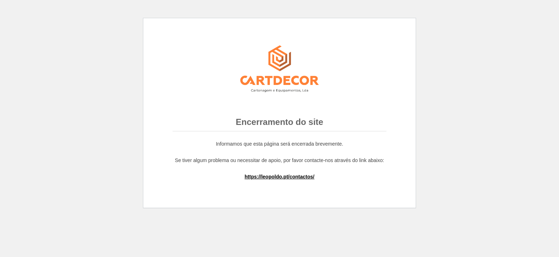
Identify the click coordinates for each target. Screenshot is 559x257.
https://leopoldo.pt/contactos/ (279, 177)
